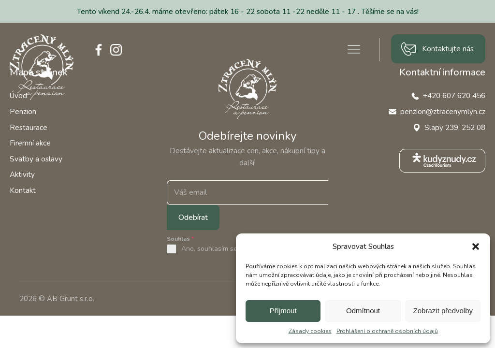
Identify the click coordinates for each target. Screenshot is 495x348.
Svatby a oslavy (36, 159)
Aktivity (22, 174)
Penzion (23, 111)
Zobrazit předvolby (443, 310)
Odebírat (193, 217)
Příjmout (283, 310)
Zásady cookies (310, 331)
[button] (475, 246)
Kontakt (23, 190)
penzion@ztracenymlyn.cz (442, 111)
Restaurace (28, 127)
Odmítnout (363, 310)
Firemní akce (30, 143)
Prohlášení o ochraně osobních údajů (387, 331)
